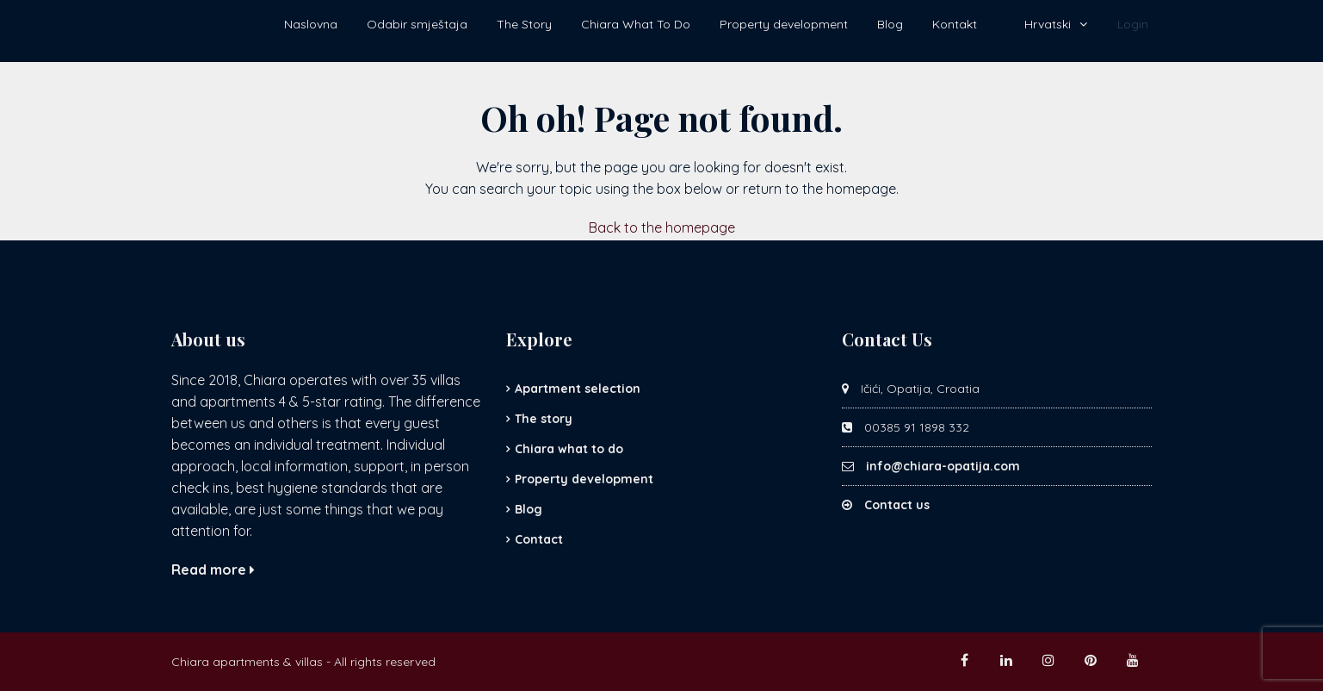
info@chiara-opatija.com (943, 466)
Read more (213, 569)
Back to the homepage (662, 227)
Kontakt (954, 24)
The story (543, 418)
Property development (784, 24)
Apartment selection (577, 388)
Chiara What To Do (635, 24)
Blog (890, 24)
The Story (524, 24)
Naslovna (310, 24)
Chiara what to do (569, 449)
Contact (539, 539)
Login (1132, 24)
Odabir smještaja (417, 24)
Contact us (897, 505)
